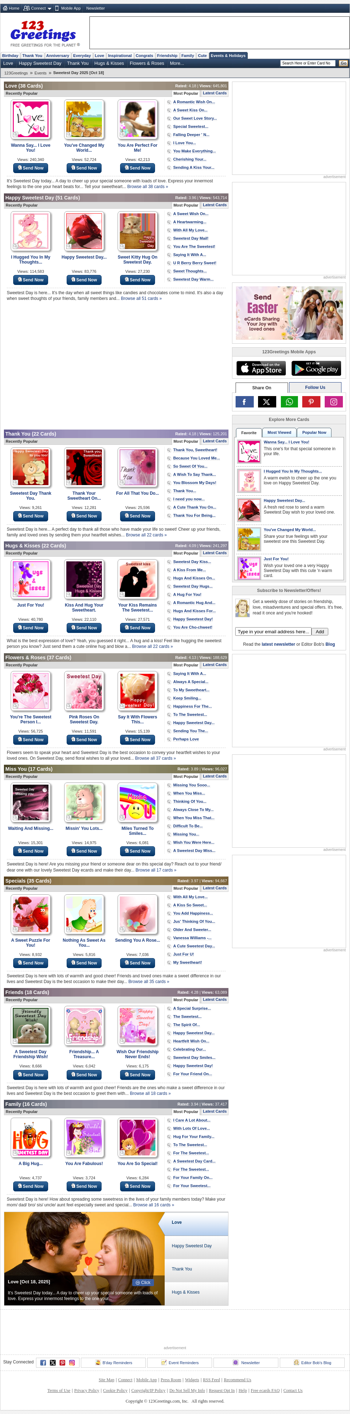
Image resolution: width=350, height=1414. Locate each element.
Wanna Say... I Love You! (31, 148)
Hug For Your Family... (194, 1136)
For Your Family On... (192, 1177)
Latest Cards (215, 93)
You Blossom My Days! (194, 482)
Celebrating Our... (189, 1049)
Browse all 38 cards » (147, 186)
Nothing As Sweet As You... (84, 943)
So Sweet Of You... (190, 466)
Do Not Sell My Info (187, 1390)
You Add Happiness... (193, 913)
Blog (330, 644)
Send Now (30, 168)
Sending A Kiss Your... (194, 167)
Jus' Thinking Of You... (194, 921)
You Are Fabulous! (84, 1163)
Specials (15, 881)
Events (41, 73)
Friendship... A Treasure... (84, 1054)
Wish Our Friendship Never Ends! (138, 1054)
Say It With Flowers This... (137, 719)
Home (14, 8)
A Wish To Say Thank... (194, 474)
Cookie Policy (115, 1390)
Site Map (106, 1379)
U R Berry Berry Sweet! (194, 263)
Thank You (32, 55)
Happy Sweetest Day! (193, 619)
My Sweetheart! (187, 962)
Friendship (167, 55)
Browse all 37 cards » (155, 758)
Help (242, 1390)
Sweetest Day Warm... (193, 279)
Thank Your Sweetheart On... (84, 496)
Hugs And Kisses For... (194, 611)
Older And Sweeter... (192, 929)
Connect (38, 8)
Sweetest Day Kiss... (192, 562)
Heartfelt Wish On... (191, 1041)
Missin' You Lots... (84, 828)
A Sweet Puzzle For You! (30, 943)
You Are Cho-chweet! (192, 627)
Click (145, 1282)
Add (320, 631)
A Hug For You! (187, 594)
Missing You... (186, 834)
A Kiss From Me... (189, 570)
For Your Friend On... (192, 1074)
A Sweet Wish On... (191, 214)
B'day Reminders (113, 1362)
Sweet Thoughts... (190, 271)
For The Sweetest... (191, 1153)
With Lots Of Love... (191, 1128)
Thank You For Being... (194, 515)
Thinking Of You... (189, 801)
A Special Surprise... (192, 1008)
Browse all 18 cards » (150, 1093)
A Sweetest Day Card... (194, 1161)
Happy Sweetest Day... (84, 257)
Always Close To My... (193, 809)
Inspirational (120, 55)
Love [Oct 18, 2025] (29, 1281)
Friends (14, 992)
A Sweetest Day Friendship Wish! (30, 1054)
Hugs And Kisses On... (194, 578)
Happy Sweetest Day (40, 63)
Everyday (82, 55)
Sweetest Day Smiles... (194, 1057)
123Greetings (16, 73)
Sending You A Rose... (137, 940)
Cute (202, 55)
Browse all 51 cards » (141, 298)
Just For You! (30, 605)
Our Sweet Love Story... (195, 118)
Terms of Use (58, 1390)
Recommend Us (237, 1379)
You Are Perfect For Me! (137, 148)
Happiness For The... (192, 706)
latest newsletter (278, 644)
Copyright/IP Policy (148, 1390)
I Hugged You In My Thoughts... (30, 260)
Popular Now (314, 432)
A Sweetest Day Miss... (194, 850)
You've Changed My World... (84, 148)
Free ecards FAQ (265, 1390)
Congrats (144, 55)
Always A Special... (191, 682)
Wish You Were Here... (193, 842)
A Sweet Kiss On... (190, 110)
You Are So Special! (138, 1163)
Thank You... (184, 491)
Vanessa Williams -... (192, 938)
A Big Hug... (31, 1163)
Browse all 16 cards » (153, 1204)
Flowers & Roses (147, 63)
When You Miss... (189, 793)
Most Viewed (279, 432)
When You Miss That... (194, 818)
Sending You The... (190, 731)
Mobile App (71, 8)
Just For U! (183, 954)
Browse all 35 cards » (148, 981)
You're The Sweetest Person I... (30, 719)
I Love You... (184, 143)
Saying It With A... (189, 255)
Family (187, 55)
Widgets (192, 1379)
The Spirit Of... (186, 1025)
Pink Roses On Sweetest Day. (84, 719)
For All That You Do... (137, 493)
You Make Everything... (194, 151)
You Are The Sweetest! (194, 246)
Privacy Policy (86, 1390)
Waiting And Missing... (30, 828)
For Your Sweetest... (192, 1186)
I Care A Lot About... (192, 1120)
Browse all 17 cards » (155, 870)
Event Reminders (180, 1362)
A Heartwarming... (189, 222)
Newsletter (95, 8)
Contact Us (293, 1390)
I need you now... (189, 499)
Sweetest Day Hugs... (193, 586)
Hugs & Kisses (109, 63)
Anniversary (58, 55)
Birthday (10, 55)
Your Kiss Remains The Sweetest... (137, 608)
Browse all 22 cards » (146, 534)
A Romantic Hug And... (194, 603)
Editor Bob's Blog (312, 1362)
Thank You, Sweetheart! (195, 450)
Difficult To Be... (188, 826)
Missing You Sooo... (191, 785)
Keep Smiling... (187, 698)
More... (177, 63)
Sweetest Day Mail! (191, 238)
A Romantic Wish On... (194, 102)
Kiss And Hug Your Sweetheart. (84, 608)
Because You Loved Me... (196, 458)
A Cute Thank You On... (194, 507)
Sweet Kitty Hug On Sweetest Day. (137, 260)
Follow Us (315, 387)
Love (99, 55)
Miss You (16, 769)
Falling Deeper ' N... (191, 134)
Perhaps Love (186, 739)
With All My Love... (190, 230)
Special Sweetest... (190, 126)
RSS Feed (211, 1379)
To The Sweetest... (190, 714)
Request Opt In (222, 1390)
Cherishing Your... (189, 159)
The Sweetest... (187, 1016)
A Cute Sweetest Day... (194, 946)
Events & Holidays (228, 55)
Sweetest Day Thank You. (30, 496)
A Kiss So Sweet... (190, 905)
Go (343, 63)
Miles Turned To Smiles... (138, 831)
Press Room (171, 1379)
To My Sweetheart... (191, 690)
